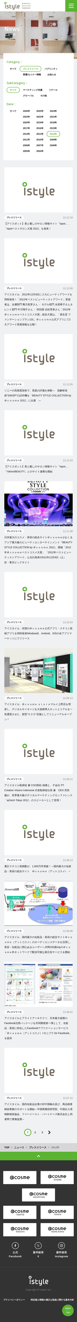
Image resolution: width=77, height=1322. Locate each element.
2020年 (26, 122)
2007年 (39, 145)
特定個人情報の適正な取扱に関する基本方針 (52, 1300)
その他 (43, 95)
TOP (7, 1147)
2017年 (26, 128)
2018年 (53, 122)
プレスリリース (30, 69)
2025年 (39, 111)
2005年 (26, 151)
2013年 (39, 134)
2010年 (39, 139)
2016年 (39, 128)
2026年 (26, 111)
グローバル (28, 95)
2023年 (26, 117)
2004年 (39, 151)
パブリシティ (51, 69)
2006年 (53, 145)
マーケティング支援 (32, 90)
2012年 (53, 134)
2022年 (39, 117)
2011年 (26, 139)
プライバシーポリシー (14, 1300)
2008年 (26, 145)
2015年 (53, 128)
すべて (13, 69)
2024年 (53, 111)
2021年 (53, 117)
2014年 (26, 134)
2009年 (53, 139)
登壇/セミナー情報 (32, 74)
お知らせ (51, 74)
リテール (53, 90)
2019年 (39, 122)
